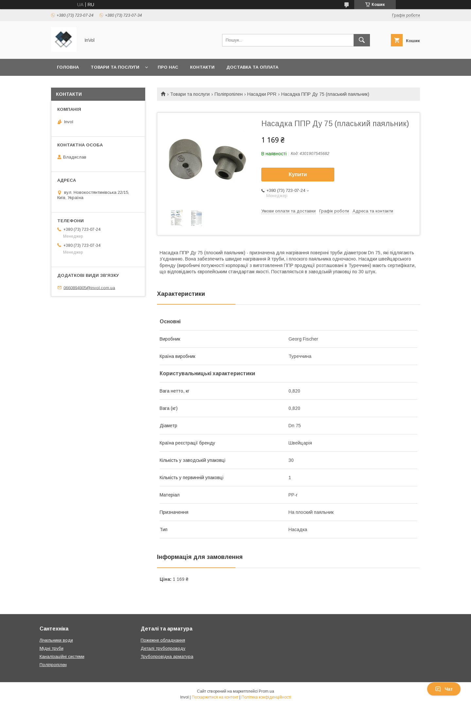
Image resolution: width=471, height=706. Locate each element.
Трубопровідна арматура (167, 656)
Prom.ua (266, 691)
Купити (298, 174)
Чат (444, 689)
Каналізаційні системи (62, 656)
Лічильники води (56, 640)
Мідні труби (51, 648)
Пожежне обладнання (163, 640)
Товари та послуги (115, 67)
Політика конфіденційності (266, 697)
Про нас (168, 67)
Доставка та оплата (252, 67)
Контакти (202, 67)
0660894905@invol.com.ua (89, 287)
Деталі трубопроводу (163, 648)
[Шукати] (362, 40)
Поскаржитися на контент (215, 697)
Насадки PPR (261, 94)
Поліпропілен (229, 94)
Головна (68, 67)
